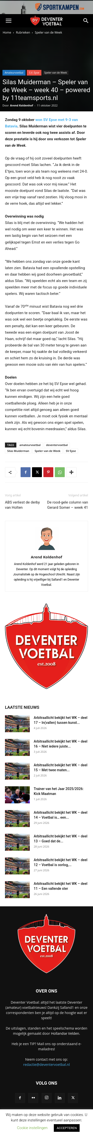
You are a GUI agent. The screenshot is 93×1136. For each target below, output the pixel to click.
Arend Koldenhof (21, 105)
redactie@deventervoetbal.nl (46, 1064)
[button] (8, 20)
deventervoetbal (57, 445)
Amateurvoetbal (14, 72)
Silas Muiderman (18, 451)
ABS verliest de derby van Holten (22, 505)
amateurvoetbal (30, 445)
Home (7, 32)
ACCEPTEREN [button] (67, 1128)
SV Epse (71, 451)
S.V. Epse (34, 72)
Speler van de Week (48, 32)
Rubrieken (23, 32)
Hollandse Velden (65, 1033)
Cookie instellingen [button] (32, 1128)
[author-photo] (47, 550)
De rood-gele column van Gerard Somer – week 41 (67, 505)
